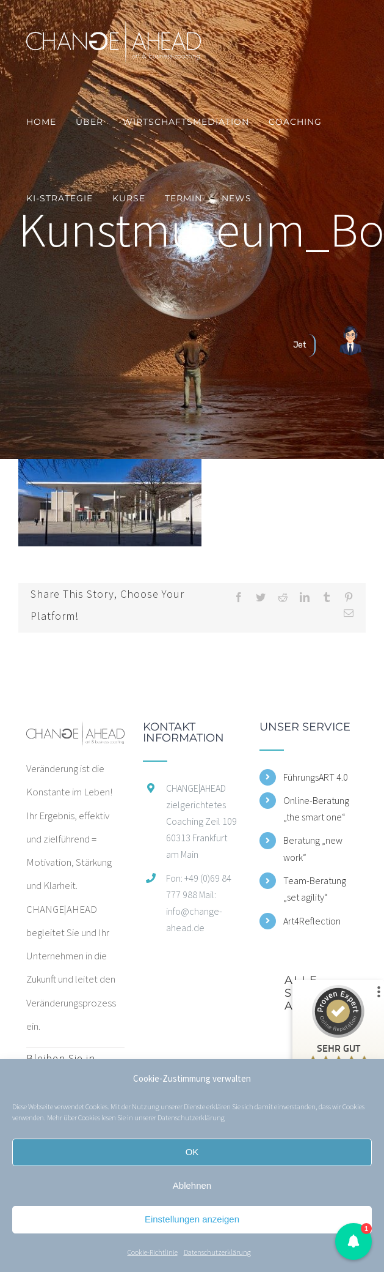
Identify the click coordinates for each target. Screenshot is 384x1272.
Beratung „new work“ (312, 848)
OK (192, 1152)
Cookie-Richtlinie (153, 1252)
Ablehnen (192, 1185)
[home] (75, 733)
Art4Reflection (312, 921)
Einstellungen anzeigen (192, 1219)
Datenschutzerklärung (191, 1117)
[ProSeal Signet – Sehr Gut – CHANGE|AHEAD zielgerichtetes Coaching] (338, 1039)
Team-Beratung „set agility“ (314, 888)
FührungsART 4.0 (315, 777)
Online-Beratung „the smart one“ (316, 808)
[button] (353, 1241)
